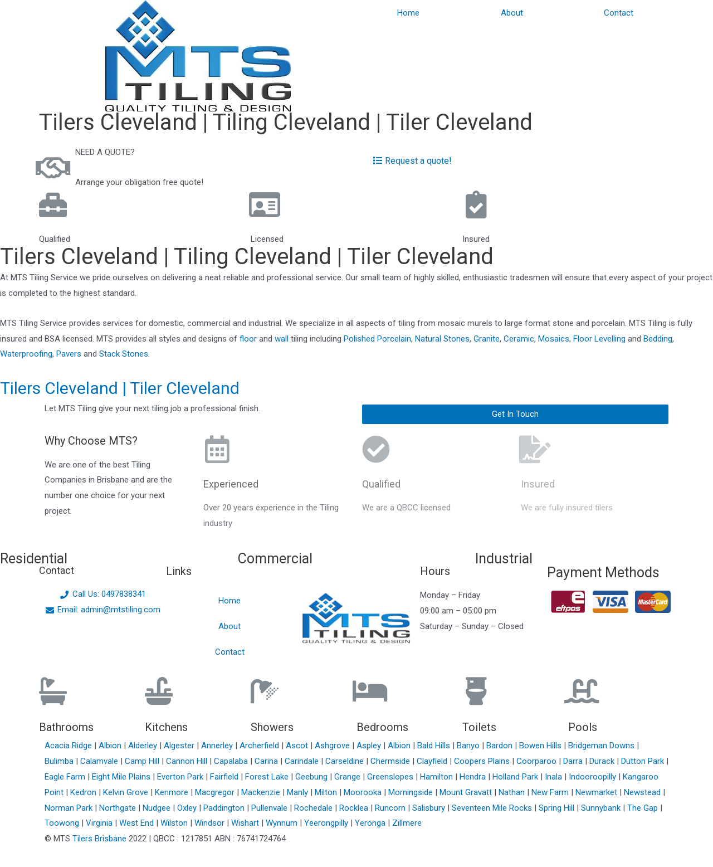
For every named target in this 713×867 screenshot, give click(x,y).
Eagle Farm (66, 777)
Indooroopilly (593, 777)
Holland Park (516, 777)
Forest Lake (268, 777)
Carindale (303, 761)
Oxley (188, 808)
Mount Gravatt (466, 792)
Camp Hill (143, 761)
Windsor (210, 823)
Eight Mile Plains (122, 777)
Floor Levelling (599, 339)
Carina (267, 761)
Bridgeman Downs (602, 746)
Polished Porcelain (377, 339)
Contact (618, 13)
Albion (111, 746)
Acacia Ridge (69, 746)
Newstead (643, 792)
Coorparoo (537, 761)
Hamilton (437, 777)
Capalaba (232, 761)
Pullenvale (270, 808)
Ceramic (519, 339)
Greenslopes (391, 777)
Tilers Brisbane (99, 839)
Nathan (513, 792)
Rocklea (354, 808)
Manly (298, 792)
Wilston (175, 823)
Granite (486, 339)
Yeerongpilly (327, 823)
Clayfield (433, 761)
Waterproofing (26, 354)
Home (408, 13)
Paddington (225, 808)
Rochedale (314, 808)
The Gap (643, 808)
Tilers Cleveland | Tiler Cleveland (120, 388)
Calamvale (100, 761)
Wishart (246, 823)
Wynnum (283, 823)
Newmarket (597, 792)
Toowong (63, 823)
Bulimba (60, 761)
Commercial (275, 559)
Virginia (100, 823)
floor (248, 339)
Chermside (391, 761)
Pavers (68, 354)
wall (282, 339)
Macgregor (216, 792)
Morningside (411, 792)
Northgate (118, 808)
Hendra (474, 777)
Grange (348, 777)
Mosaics (553, 339)
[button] (515, 414)
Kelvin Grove (126, 792)
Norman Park (70, 808)
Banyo (469, 746)
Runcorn (391, 808)
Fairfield (225, 777)
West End (137, 823)
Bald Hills (434, 746)
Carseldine (345, 761)
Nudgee (158, 808)
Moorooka (364, 792)
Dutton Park (643, 761)
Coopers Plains (483, 761)
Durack (603, 761)
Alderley (143, 746)
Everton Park (181, 777)
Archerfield (260, 746)
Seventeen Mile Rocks (493, 808)
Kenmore (173, 792)
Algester (180, 746)
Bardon (500, 746)
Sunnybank (602, 808)
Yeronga (371, 823)
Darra (574, 761)
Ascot (298, 746)
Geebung (312, 777)
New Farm (551, 792)
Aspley (369, 746)
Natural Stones (442, 339)
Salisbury (429, 808)
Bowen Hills (541, 746)
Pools (582, 727)
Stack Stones (123, 354)
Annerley (218, 746)
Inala (554, 777)
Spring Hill (558, 808)
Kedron (83, 792)
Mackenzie (261, 792)
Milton (327, 792)
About (512, 13)
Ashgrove (333, 746)
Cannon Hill (187, 761)
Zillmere (407, 823)
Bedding (657, 339)
